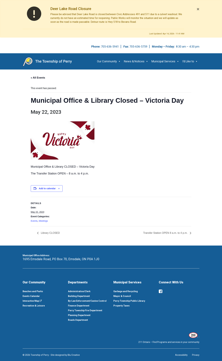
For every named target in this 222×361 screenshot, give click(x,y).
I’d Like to (190, 61)
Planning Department (79, 315)
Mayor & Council (122, 296)
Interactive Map (32, 301)
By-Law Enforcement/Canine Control (87, 301)
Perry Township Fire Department (85, 310)
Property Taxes (121, 305)
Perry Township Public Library (129, 301)
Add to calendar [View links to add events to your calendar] (47, 188)
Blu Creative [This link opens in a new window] (74, 355)
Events (34, 221)
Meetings (43, 221)
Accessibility (181, 355)
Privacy (195, 355)
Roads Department (78, 320)
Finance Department (78, 305)
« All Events (38, 77)
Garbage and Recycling (125, 291)
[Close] (198, 9)
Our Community (109, 61)
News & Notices (136, 61)
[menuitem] (43, 291)
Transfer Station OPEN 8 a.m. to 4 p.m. (165, 233)
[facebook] (160, 291)
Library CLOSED (50, 233)
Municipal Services (165, 61)
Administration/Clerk (79, 291)
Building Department (79, 296)
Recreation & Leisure (34, 305)
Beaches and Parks (33, 291)
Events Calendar (31, 296)
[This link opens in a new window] (193, 335)
